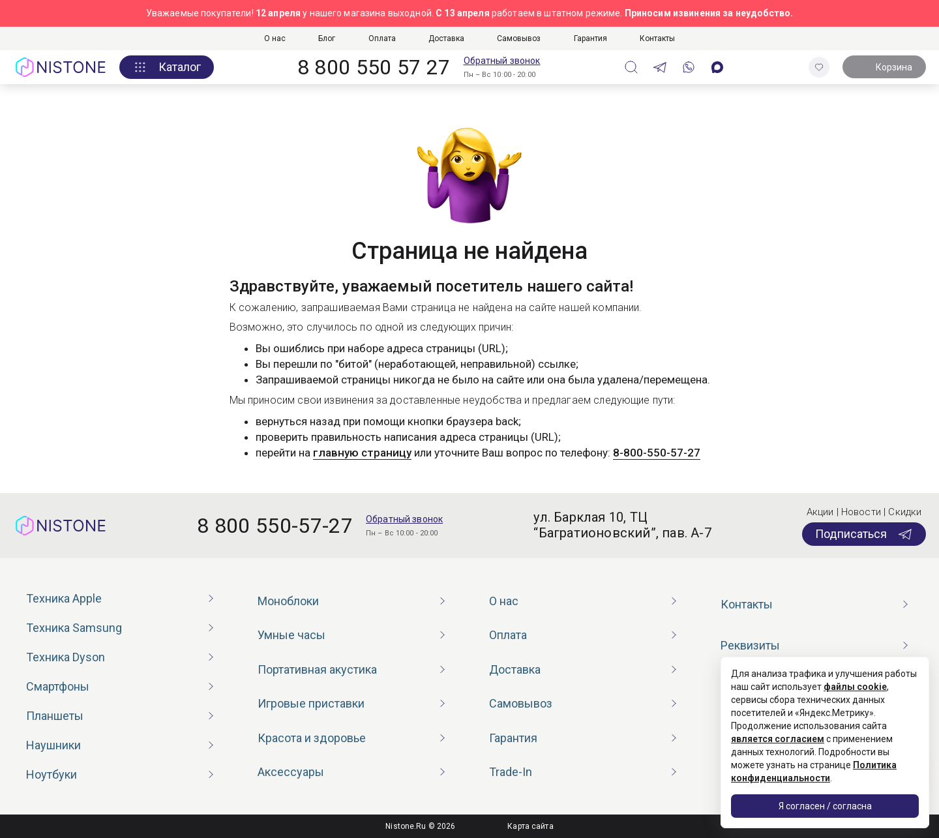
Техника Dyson (65, 657)
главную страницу (362, 452)
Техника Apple (64, 598)
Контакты (657, 38)
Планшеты (54, 716)
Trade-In (510, 772)
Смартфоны (57, 686)
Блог (326, 38)
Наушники (53, 745)
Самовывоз (519, 38)
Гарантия (590, 38)
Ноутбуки (51, 774)
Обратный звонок (502, 60)
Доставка (446, 38)
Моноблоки (288, 601)
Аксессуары (291, 772)
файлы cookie (855, 686)
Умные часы (291, 635)
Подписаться (864, 534)
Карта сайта (530, 826)
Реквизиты (750, 645)
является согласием (777, 739)
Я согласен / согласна (825, 806)
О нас (275, 38)
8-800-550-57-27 (656, 452)
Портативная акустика (317, 669)
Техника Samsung (74, 628)
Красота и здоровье (312, 738)
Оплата (382, 38)
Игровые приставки (311, 703)
